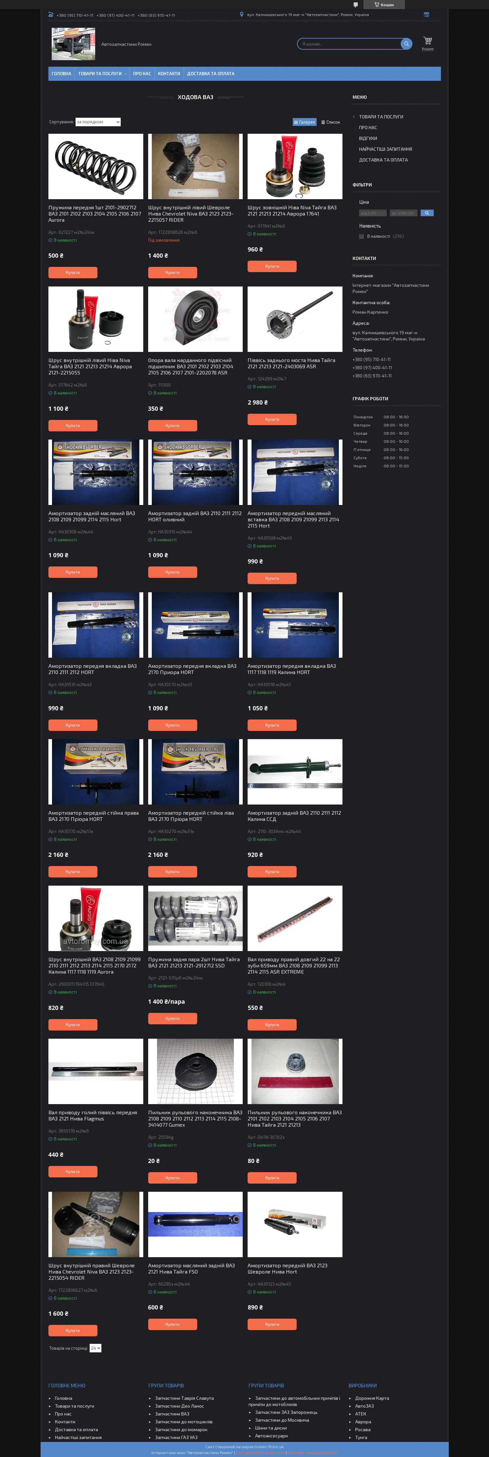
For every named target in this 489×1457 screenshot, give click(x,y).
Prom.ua (276, 1446)
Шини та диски (271, 1428)
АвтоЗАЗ (364, 1406)
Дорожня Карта (372, 1398)
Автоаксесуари (271, 1435)
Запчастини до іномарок (181, 1429)
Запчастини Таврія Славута (184, 1398)
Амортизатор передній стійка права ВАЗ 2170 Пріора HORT (93, 815)
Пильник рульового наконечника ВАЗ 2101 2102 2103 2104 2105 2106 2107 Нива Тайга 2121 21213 (295, 1118)
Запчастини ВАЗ (172, 1413)
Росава (363, 1429)
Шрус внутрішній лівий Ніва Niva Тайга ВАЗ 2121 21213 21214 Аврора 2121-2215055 (90, 366)
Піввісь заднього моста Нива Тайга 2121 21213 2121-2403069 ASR (291, 363)
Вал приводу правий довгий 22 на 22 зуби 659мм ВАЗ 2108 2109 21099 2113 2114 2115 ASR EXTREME (294, 965)
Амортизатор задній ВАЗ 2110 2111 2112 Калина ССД (294, 815)
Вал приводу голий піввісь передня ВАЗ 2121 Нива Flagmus (92, 1115)
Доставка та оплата (211, 73)
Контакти (169, 73)
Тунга (361, 1437)
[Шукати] (406, 44)
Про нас (142, 73)
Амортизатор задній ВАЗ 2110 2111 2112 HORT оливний (195, 516)
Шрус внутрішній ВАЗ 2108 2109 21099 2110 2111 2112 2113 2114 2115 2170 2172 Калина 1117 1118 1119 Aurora (94, 965)
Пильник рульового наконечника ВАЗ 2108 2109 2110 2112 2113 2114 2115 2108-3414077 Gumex (195, 1118)
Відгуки (368, 138)
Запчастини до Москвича (282, 1420)
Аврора (363, 1421)
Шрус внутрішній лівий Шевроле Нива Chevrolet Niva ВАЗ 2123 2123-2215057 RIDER (191, 213)
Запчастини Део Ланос (179, 1406)
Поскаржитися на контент (260, 1452)
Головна (61, 73)
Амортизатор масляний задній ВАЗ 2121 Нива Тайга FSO (191, 1268)
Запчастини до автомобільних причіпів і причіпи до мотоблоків (294, 1401)
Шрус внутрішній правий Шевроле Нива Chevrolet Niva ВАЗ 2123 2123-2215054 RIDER (91, 1271)
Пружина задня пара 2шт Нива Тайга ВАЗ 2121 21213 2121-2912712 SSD (194, 962)
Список (333, 122)
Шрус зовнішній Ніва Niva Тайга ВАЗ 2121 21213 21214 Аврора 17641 (292, 210)
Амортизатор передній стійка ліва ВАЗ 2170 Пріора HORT (191, 815)
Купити (73, 272)
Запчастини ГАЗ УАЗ (176, 1437)
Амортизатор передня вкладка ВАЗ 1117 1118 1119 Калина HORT (292, 669)
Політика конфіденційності (313, 1452)
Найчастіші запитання (385, 149)
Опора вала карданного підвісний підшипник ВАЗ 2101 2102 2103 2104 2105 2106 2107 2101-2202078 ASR (190, 366)
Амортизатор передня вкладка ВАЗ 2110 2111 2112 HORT (92, 669)
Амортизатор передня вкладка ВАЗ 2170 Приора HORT (192, 669)
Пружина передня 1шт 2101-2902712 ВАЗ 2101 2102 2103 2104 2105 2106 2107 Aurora (94, 213)
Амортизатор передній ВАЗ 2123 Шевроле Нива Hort (287, 1268)
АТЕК (360, 1413)
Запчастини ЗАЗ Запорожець (286, 1412)
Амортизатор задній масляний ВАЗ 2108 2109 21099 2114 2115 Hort (91, 516)
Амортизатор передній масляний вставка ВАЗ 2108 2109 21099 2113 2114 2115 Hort (293, 519)
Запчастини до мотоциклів (184, 1421)
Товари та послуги (100, 73)
